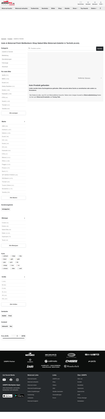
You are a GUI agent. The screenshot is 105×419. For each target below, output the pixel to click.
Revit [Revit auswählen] (5, 171)
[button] (101, 2)
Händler (67, 8)
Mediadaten (80, 401)
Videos (54, 385)
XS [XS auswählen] (4, 295)
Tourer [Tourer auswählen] (5, 240)
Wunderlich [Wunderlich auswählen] (7, 188)
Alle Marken (13, 197)
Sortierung (81, 78)
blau (20, 256)
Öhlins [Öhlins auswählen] (6, 161)
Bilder (53, 8)
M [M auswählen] (4, 285)
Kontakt (79, 382)
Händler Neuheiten (57, 391)
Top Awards (84, 8)
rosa (12, 265)
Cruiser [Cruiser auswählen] (5, 222)
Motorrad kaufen (7, 8)
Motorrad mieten (32, 385)
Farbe (3, 253)
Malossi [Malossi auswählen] (6, 157)
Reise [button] (74, 8)
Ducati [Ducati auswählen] (5, 136)
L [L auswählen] (4, 281)
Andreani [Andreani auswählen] (6, 129)
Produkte (10, 38)
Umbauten (30, 397)
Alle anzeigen (13, 113)
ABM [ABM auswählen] (5, 126)
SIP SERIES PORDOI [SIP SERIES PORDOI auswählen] (10, 175)
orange (4, 265)
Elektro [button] (93, 8)
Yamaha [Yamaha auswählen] (6, 192)
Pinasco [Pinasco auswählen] (6, 168)
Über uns (80, 378)
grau (4, 262)
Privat (10, 315)
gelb (11, 259)
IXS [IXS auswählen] (4, 147)
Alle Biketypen (13, 245)
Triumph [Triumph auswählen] (6, 181)
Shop (60, 8)
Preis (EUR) (4, 336)
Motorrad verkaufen (21, 8)
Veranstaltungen (57, 394)
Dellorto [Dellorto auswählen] (6, 133)
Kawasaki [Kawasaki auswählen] (6, 150)
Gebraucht (5, 326)
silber (13, 268)
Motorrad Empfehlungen (34, 388)
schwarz (5, 268)
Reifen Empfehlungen (34, 391)
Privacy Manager (82, 397)
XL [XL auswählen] (4, 292)
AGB (78, 394)
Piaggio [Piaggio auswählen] (6, 164)
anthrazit (5, 256)
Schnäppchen (6, 209)
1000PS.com (56, 378)
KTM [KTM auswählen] (5, 154)
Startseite (3, 38)
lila (17, 262)
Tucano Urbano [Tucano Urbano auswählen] (8, 185)
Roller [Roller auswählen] (6, 233)
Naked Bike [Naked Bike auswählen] (6, 229)
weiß (20, 268)
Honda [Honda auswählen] (5, 143)
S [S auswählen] (4, 288)
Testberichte (35, 8)
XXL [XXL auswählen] (4, 298)
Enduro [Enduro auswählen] (5, 226)
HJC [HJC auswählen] (4, 140)
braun (4, 259)
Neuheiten (45, 8)
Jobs (53, 388)
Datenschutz (80, 391)
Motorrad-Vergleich (33, 401)
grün (10, 262)
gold (17, 259)
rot (18, 265)
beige (13, 256)
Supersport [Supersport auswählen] (6, 236)
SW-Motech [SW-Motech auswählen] (7, 178)
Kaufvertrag (31, 394)
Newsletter (80, 385)
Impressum (80, 388)
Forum (54, 397)
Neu (11, 326)
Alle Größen (13, 304)
